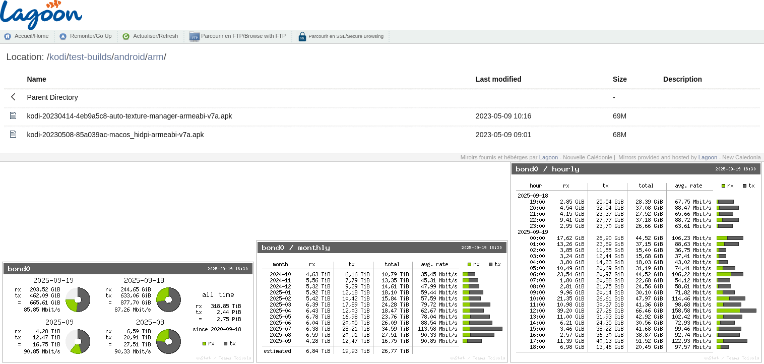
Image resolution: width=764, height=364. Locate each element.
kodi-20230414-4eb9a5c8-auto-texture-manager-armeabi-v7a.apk (129, 116)
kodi (58, 56)
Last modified (499, 79)
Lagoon (548, 157)
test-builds (90, 56)
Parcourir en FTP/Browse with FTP (243, 36)
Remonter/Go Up (90, 36)
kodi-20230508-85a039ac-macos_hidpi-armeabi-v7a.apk (115, 135)
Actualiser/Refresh (155, 36)
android (129, 56)
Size (620, 79)
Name (36, 79)
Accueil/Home (31, 36)
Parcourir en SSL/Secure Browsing (345, 36)
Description (682, 79)
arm (156, 56)
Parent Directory (52, 97)
